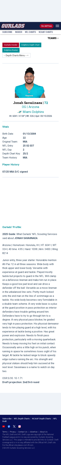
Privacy (13, 432)
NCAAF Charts (46, 32)
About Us (44, 432)
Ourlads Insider (10, 45)
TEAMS (53, 38)
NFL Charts (30, 32)
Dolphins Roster (11, 50)
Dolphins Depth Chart (30, 45)
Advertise (33, 432)
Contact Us (22, 432)
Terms (5, 432)
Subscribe (7, 32)
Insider (18, 32)
